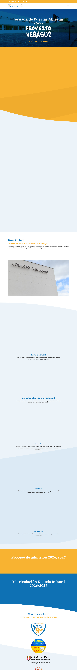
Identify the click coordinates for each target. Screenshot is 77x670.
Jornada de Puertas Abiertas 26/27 (38, 21)
